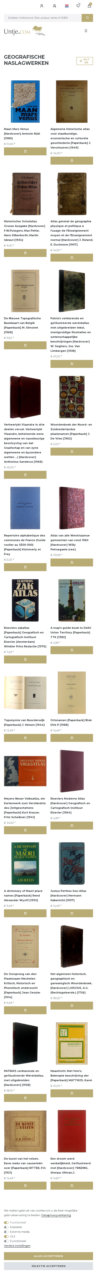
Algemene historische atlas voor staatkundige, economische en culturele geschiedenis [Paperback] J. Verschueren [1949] (70, 138)
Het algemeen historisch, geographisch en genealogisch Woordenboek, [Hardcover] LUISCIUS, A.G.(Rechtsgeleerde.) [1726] (71, 983)
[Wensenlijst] (78, 6)
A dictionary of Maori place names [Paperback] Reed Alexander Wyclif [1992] (23, 895)
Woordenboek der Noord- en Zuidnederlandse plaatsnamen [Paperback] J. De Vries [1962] (71, 431)
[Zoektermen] (43, 18)
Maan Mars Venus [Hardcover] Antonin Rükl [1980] (22, 133)
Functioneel (18, 1222)
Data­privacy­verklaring (56, 1215)
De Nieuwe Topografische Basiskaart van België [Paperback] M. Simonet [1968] (22, 325)
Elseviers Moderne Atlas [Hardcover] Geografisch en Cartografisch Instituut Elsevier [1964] (70, 805)
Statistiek (16, 1227)
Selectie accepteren (49, 1266)
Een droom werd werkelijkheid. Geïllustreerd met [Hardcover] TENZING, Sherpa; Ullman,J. (70, 1165)
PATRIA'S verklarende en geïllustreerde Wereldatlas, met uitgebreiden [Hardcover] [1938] (24, 1078)
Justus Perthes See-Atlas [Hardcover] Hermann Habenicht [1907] (68, 895)
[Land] (67, 6)
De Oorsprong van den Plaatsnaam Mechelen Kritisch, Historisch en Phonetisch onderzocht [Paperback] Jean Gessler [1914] (22, 985)
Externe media (19, 1231)
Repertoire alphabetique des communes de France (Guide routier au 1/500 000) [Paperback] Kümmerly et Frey (25, 545)
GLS (12, 1236)
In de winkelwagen (25, 151)
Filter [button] (85, 61)
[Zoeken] (87, 18)
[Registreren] (55, 6)
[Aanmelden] (42, 6)
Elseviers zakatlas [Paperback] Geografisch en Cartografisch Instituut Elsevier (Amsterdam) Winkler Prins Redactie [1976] (25, 637)
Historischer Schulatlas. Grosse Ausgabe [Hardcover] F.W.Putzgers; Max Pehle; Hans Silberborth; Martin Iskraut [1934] (24, 231)
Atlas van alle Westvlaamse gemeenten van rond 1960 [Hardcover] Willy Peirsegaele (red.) (70, 542)
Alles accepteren (48, 1256)
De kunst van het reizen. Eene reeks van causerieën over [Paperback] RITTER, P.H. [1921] (25, 1165)
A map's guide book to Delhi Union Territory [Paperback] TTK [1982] (70, 632)
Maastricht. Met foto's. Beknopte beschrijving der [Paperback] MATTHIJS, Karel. (71, 1075)
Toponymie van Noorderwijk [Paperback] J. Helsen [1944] (24, 722)
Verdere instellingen (17, 1245)
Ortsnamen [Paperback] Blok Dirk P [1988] (71, 722)
